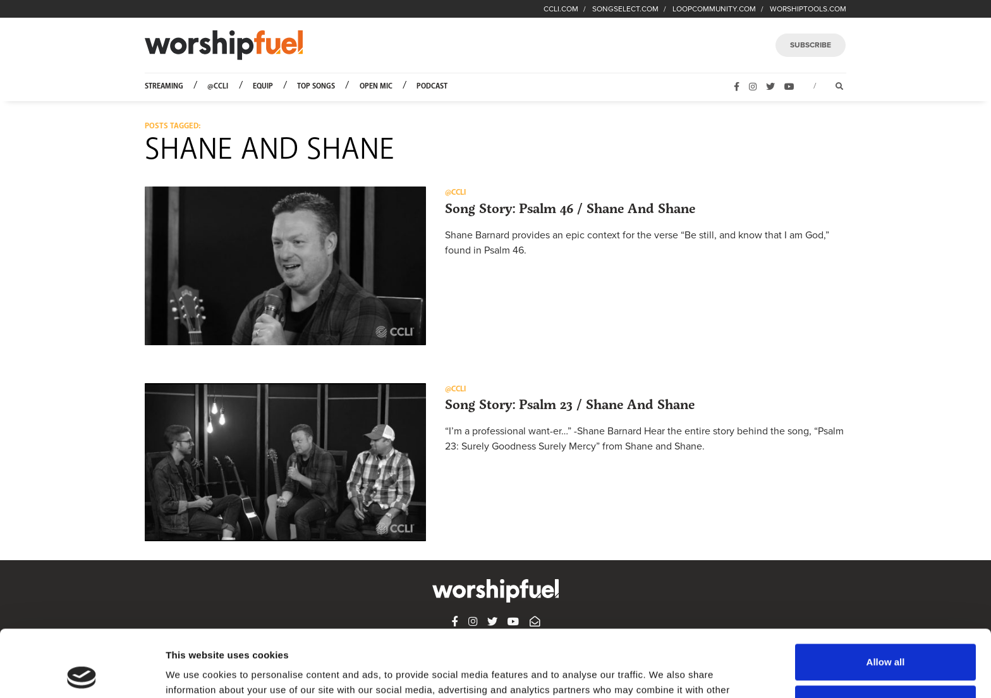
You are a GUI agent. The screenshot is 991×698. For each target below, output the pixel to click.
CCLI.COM (561, 8)
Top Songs (316, 86)
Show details (195, 673)
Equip (263, 86)
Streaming (164, 86)
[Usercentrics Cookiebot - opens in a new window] (82, 673)
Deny (885, 636)
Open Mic (376, 86)
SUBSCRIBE (810, 44)
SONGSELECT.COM (625, 8)
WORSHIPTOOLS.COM (808, 8)
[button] (285, 266)
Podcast (431, 86)
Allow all (885, 595)
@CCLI (217, 86)
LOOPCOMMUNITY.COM (714, 8)
